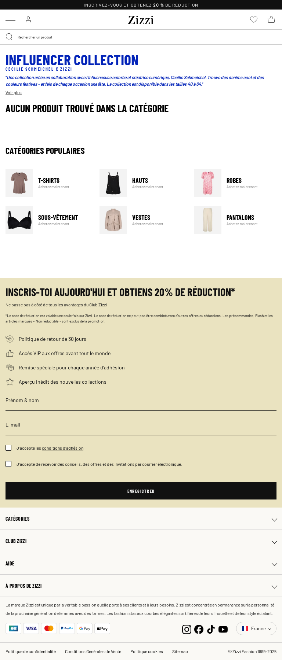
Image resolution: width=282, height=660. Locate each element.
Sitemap (180, 651)
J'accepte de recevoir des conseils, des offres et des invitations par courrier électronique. (99, 464)
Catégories (17, 518)
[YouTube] (223, 628)
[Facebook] (198, 628)
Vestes (142, 219)
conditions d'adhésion (62, 448)
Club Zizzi (16, 541)
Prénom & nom (22, 399)
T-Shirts (48, 183)
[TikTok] (211, 628)
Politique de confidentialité (31, 651)
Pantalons (236, 219)
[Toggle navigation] (10, 18)
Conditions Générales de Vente (93, 651)
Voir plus (14, 92)
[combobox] (141, 37)
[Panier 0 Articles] (271, 19)
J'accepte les (50, 448)
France (254, 628)
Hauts (142, 183)
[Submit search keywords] (9, 37)
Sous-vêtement (48, 219)
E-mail (13, 424)
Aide (10, 563)
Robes (236, 183)
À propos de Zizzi (24, 585)
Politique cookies (146, 651)
